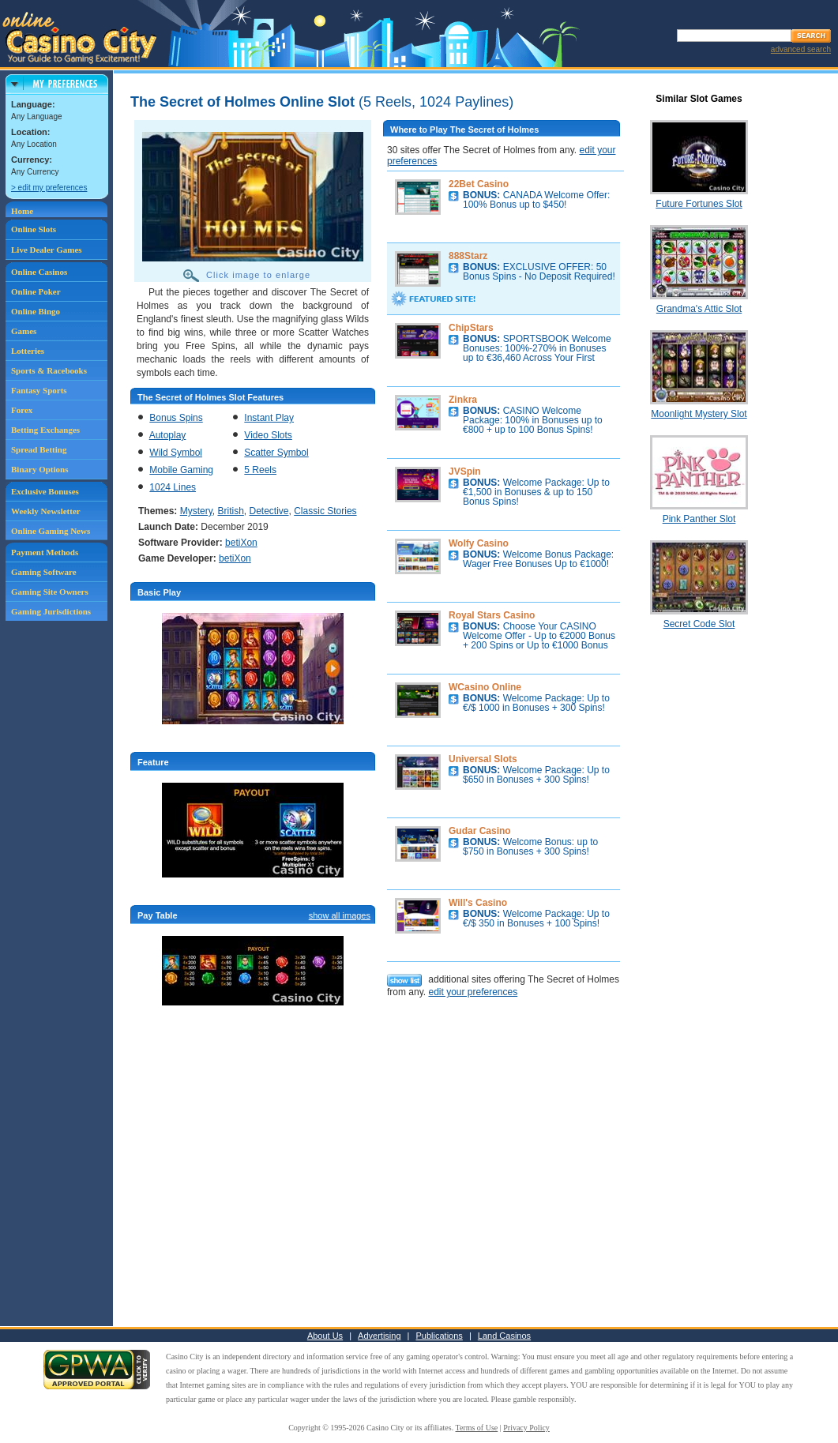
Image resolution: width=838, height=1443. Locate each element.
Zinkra (463, 399)
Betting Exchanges (45, 429)
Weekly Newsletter (46, 511)
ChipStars (471, 327)
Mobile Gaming (181, 469)
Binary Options (39, 469)
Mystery (196, 511)
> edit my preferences (49, 187)
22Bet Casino (479, 184)
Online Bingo (35, 311)
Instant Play (269, 417)
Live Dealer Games (46, 249)
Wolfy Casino (479, 543)
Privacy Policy (526, 1427)
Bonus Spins (175, 417)
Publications (439, 1335)
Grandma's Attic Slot (699, 308)
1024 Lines (172, 487)
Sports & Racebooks (49, 370)
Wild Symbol (175, 452)
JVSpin (465, 471)
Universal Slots (483, 759)
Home (22, 211)
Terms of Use (477, 1427)
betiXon (241, 542)
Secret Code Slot (699, 623)
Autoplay (167, 435)
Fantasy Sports (39, 390)
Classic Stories (325, 511)
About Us (325, 1335)
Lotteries (27, 350)
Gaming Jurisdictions (51, 611)
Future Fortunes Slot (699, 203)
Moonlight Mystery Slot (698, 413)
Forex (21, 410)
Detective (269, 511)
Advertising (379, 1335)
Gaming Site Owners (49, 591)
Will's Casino (478, 902)
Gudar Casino (480, 830)
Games (23, 331)
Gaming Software (44, 572)
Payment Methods (44, 552)
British (230, 511)
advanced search (801, 49)
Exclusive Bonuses (45, 491)
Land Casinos (504, 1335)
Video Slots (268, 435)
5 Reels (260, 469)
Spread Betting (38, 449)
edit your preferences (472, 992)
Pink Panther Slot (699, 518)
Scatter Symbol (276, 452)
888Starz (468, 255)
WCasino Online (485, 687)
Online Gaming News (50, 530)
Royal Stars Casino (492, 615)
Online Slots (33, 229)
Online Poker (36, 291)
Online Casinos (39, 271)
